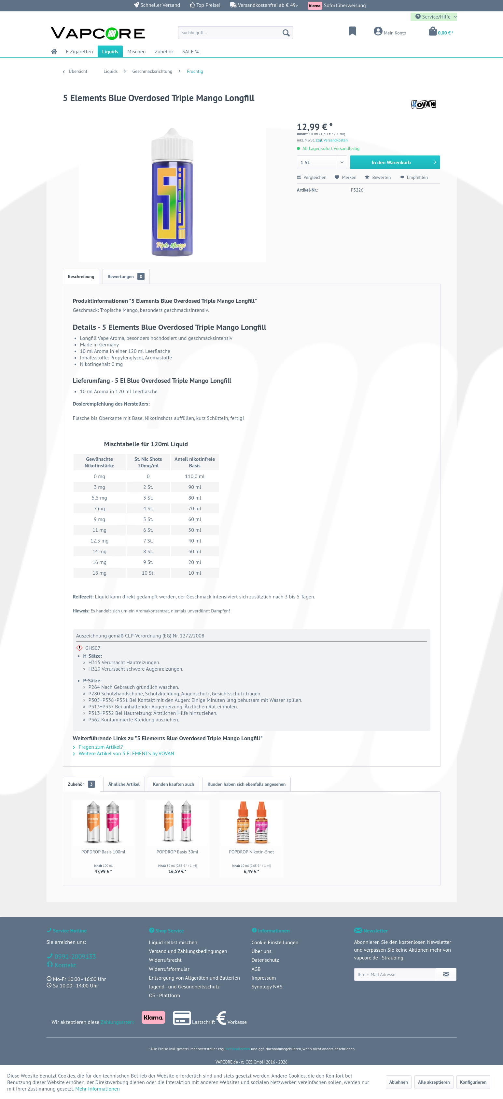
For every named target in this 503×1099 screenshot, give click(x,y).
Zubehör (81, 784)
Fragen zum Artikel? (98, 747)
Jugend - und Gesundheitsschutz (184, 986)
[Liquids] (110, 51)
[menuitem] (235, 32)
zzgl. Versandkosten (331, 140)
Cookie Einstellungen (275, 942)
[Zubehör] (164, 51)
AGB (256, 969)
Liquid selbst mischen (173, 942)
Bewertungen (126, 276)
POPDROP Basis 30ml (177, 852)
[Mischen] (136, 51)
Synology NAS (267, 986)
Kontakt (64, 965)
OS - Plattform (164, 995)
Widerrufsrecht (165, 960)
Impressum (264, 977)
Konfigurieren (473, 1082)
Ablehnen (398, 1082)
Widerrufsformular (169, 969)
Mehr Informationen (97, 1088)
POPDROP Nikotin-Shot (251, 852)
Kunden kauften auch (173, 784)
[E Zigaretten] (80, 51)
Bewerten (378, 177)
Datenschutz (265, 960)
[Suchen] (286, 32)
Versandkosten (238, 1048)
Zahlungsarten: (117, 1022)
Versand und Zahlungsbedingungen (188, 951)
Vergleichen (312, 177)
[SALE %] (190, 51)
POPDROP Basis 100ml (103, 852)
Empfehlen (414, 177)
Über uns (262, 951)
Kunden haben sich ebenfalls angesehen (247, 784)
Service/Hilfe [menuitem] (433, 16)
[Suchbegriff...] (235, 32)
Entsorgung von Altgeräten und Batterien (194, 977)
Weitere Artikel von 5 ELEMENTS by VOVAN (123, 753)
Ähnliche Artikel (124, 784)
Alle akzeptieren (434, 1082)
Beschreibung (81, 276)
